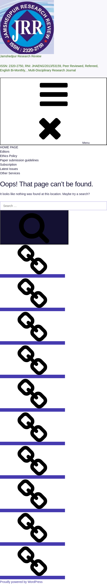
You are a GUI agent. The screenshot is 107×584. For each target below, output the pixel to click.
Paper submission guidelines (19, 160)
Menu (53, 111)
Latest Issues (9, 169)
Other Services (10, 173)
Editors (5, 151)
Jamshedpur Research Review (20, 56)
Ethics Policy (8, 156)
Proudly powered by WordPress (21, 582)
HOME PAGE (9, 147)
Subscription (8, 164)
